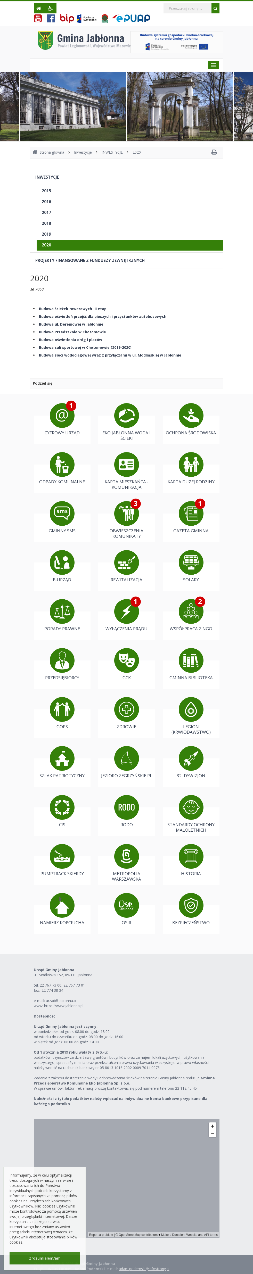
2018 (46, 223)
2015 (46, 191)
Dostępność (44, 1016)
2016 (46, 201)
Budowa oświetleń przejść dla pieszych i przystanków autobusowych (102, 316)
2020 (137, 152)
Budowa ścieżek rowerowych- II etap (73, 308)
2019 (46, 234)
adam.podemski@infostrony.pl (144, 1268)
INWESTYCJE (112, 152)
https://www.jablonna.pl (63, 1005)
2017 (46, 212)
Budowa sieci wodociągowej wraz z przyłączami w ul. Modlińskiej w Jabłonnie (110, 355)
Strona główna (48, 152)
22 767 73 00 (50, 985)
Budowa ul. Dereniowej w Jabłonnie (71, 324)
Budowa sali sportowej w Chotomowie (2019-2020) (85, 347)
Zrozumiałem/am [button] (45, 1258)
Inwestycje (83, 152)
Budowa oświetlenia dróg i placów (70, 339)
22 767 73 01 (74, 985)
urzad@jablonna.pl (61, 1000)
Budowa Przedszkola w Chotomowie (72, 331)
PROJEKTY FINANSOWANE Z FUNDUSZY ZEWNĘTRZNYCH (90, 260)
